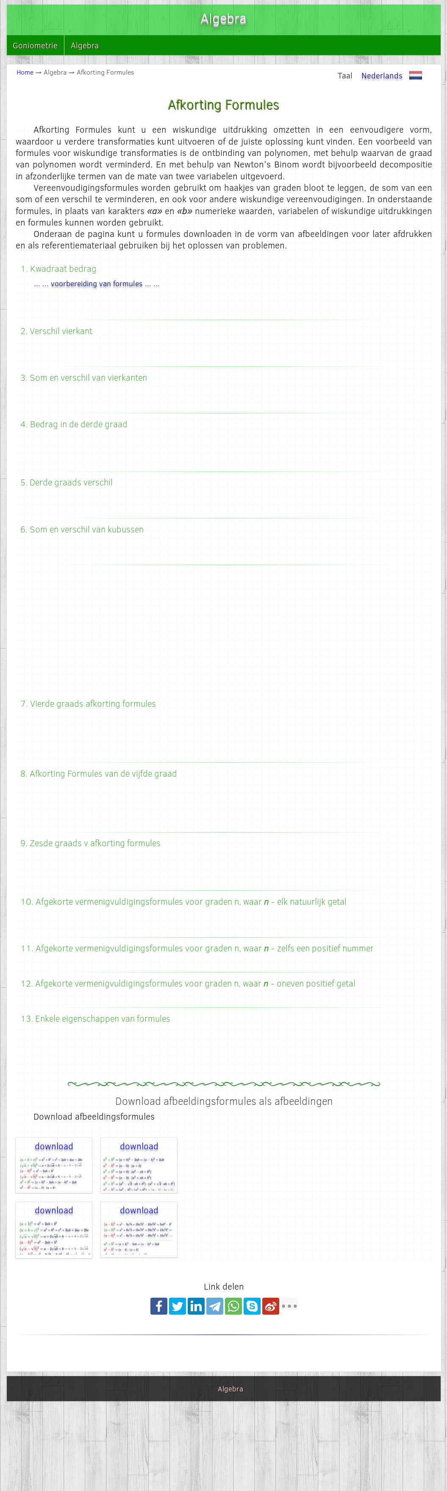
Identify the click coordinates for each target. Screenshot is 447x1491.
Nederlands (393, 75)
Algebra (85, 45)
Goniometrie (35, 45)
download (54, 1146)
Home (25, 71)
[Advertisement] (224, 633)
